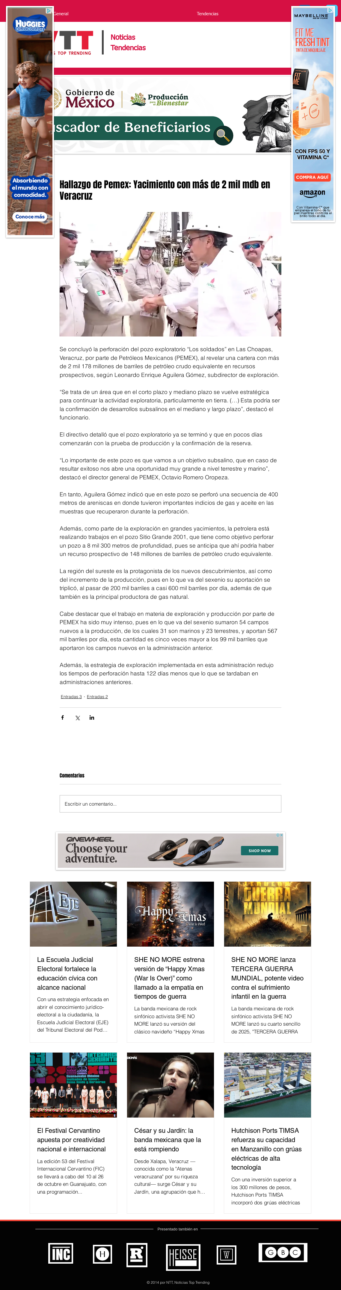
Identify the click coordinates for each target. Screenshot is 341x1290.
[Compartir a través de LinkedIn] (92, 717)
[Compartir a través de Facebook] (62, 717)
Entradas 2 (97, 696)
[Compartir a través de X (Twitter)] (77, 717)
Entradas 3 (71, 696)
